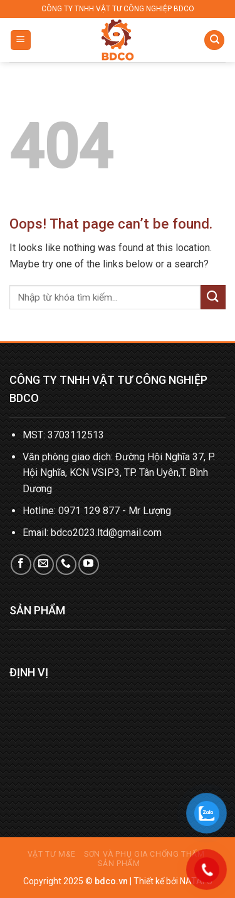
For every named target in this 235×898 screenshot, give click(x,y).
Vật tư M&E (52, 854)
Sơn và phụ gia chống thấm (144, 854)
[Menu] (21, 40)
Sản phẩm (119, 863)
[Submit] (213, 297)
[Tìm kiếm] (214, 40)
